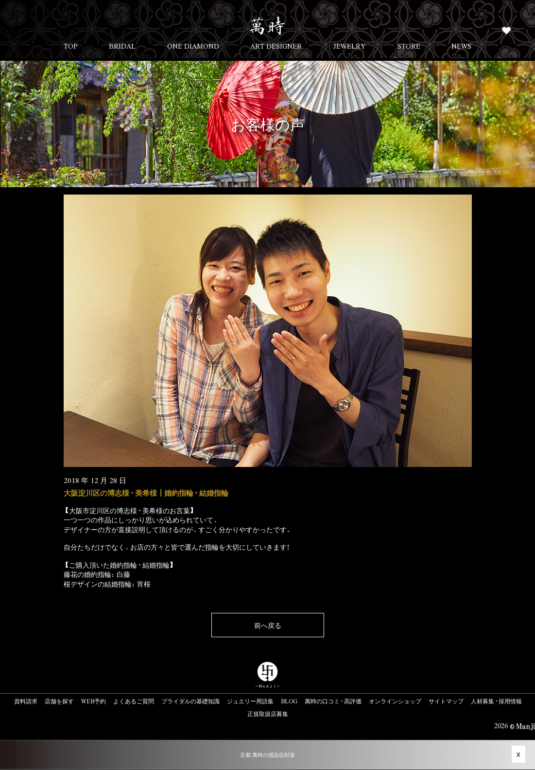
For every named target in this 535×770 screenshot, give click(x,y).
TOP (71, 45)
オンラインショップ (395, 701)
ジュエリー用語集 (250, 701)
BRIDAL (122, 45)
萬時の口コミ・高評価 (333, 701)
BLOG (289, 701)
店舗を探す (59, 701)
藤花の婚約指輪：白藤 (97, 574)
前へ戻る (267, 625)
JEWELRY (349, 45)
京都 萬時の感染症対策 (267, 754)
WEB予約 (93, 701)
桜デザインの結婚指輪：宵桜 (107, 583)
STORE (408, 45)
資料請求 (25, 701)
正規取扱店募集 (267, 713)
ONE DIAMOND (193, 45)
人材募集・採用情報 (496, 701)
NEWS (461, 45)
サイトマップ (446, 701)
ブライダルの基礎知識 (190, 701)
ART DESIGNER (276, 45)
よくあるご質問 (133, 701)
